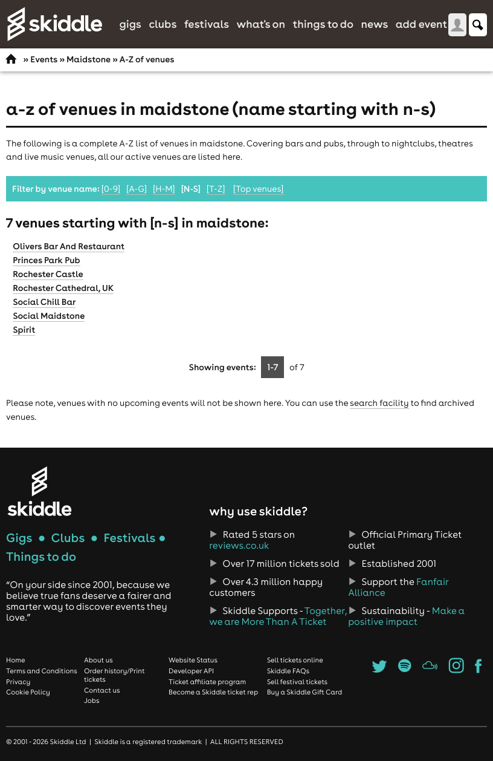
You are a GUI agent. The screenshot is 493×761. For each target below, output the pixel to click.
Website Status (193, 660)
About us (98, 660)
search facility (379, 402)
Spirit (24, 329)
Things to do (322, 24)
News (374, 24)
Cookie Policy (28, 692)
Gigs (130, 24)
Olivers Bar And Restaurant (68, 246)
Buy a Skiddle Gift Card (305, 692)
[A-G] (136, 188)
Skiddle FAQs (288, 671)
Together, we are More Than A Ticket (277, 616)
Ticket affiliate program (207, 682)
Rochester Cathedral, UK (63, 288)
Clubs (162, 24)
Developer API (191, 671)
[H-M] (164, 188)
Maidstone (88, 59)
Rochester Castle (48, 274)
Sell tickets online (295, 660)
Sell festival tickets (297, 682)
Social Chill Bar (44, 301)
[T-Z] (216, 188)
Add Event (422, 24)
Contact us (102, 690)
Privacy (18, 682)
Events (43, 59)
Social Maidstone (49, 315)
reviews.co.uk (239, 546)
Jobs (92, 700)
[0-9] (111, 188)
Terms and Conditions (41, 671)
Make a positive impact (406, 616)
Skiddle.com (54, 24)
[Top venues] (258, 188)
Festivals (206, 24)
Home (15, 660)
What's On (261, 24)
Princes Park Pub (46, 260)
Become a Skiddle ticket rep (213, 692)
